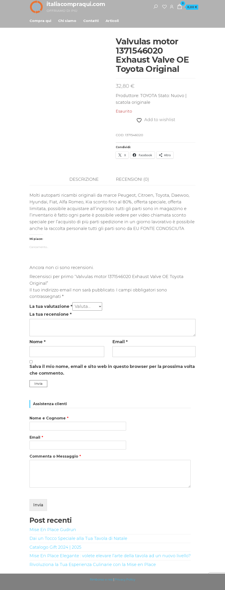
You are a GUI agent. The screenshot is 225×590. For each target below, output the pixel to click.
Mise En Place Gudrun (53, 529)
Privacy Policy (125, 579)
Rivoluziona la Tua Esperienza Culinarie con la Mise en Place (93, 564)
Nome (38, 341)
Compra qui (40, 20)
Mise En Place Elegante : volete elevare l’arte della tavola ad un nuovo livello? (110, 555)
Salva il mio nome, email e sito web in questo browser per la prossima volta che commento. (112, 370)
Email (120, 341)
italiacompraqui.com (76, 4)
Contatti (91, 20)
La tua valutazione (51, 306)
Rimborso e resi (101, 579)
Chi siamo (67, 20)
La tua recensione (51, 314)
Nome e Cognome (49, 418)
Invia (38, 504)
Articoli (112, 20)
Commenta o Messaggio (55, 456)
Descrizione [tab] (84, 179)
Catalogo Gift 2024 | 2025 (55, 547)
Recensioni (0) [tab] (132, 179)
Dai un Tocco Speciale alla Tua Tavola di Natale (78, 538)
